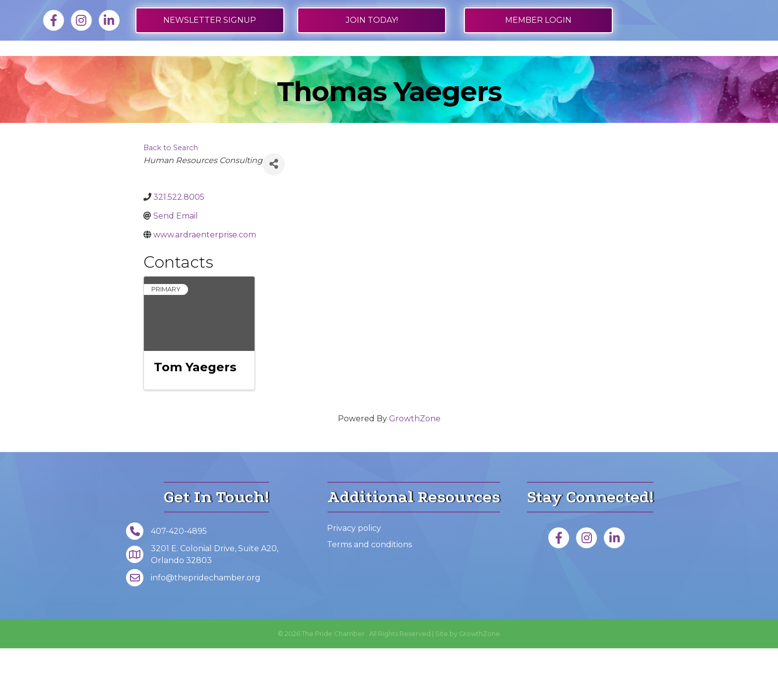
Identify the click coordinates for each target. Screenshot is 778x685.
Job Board (177, 66)
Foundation (672, 66)
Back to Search (170, 184)
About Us (595, 66)
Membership (106, 66)
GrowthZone (415, 455)
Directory (244, 66)
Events (529, 66)
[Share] (273, 201)
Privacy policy (354, 565)
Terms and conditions (369, 581)
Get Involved (456, 66)
